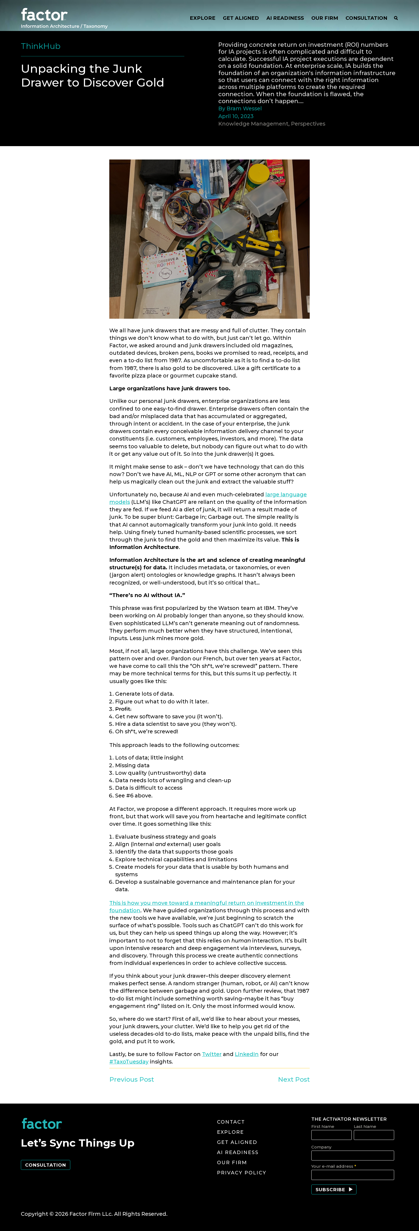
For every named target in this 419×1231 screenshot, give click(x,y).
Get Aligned (237, 1142)
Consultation (45, 1165)
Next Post (294, 1079)
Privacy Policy (241, 1173)
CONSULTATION (366, 18)
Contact (231, 1122)
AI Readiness (238, 1152)
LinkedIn (247, 1054)
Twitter (212, 1054)
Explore (230, 1132)
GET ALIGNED (241, 18)
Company (321, 1147)
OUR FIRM (324, 18)
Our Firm (232, 1163)
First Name (322, 1126)
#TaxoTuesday (129, 1061)
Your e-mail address (333, 1166)
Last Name (365, 1126)
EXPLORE (202, 18)
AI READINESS (285, 18)
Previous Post (131, 1079)
